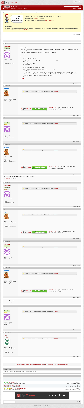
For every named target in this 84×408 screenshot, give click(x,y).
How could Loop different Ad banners (12, 385)
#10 (79, 332)
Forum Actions (6, 8)
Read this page (36, 18)
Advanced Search (77, 8)
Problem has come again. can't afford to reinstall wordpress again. (30, 364)
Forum (5, 12)
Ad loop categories (10, 38)
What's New (14, 6)
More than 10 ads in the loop (10, 378)
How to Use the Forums (23, 8)
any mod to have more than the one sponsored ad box (56, 364)
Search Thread (76, 40)
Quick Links (13, 8)
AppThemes (78, 401)
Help (80, 1)
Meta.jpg (22, 78)
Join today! (56, 91)
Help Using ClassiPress (24, 29)
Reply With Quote (76, 83)
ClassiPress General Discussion (29, 12)
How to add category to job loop (18, 388)
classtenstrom (7, 178)
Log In (75, 1)
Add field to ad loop (13, 382)
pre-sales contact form (49, 20)
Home (7, 6)
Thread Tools (70, 40)
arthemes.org (52, 108)
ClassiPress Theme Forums (15, 12)
